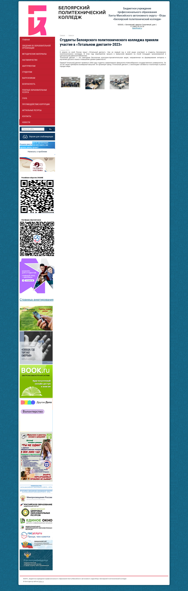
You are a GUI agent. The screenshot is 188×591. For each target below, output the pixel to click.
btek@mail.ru (137, 28)
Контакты (26, 116)
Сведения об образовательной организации (36, 47)
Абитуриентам (28, 66)
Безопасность (28, 84)
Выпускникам (28, 78)
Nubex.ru (41, 581)
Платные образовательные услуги (34, 91)
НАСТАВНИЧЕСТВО (29, 60)
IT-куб (24, 98)
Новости (26, 122)
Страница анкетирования (36, 299)
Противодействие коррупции (36, 104)
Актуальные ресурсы (31, 110)
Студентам (27, 72)
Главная (26, 40)
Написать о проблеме (37, 152)
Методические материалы (34, 54)
